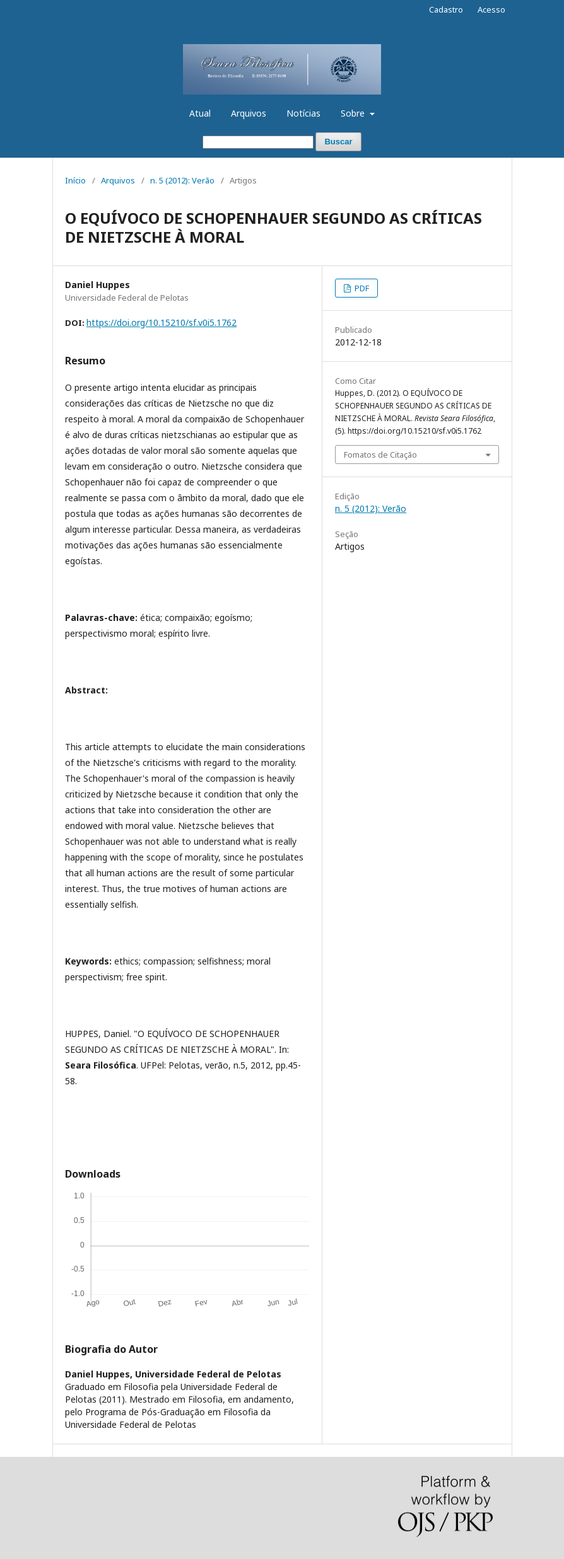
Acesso (491, 9)
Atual (200, 113)
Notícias (303, 113)
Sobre (354, 113)
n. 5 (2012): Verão (182, 180)
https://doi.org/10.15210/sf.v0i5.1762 (161, 322)
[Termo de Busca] (258, 142)
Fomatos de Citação (380, 454)
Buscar (338, 141)
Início (75, 180)
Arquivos (248, 113)
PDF (361, 288)
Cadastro (446, 9)
